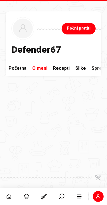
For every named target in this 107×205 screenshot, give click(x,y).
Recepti (61, 68)
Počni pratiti (78, 28)
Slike (80, 68)
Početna (18, 68)
